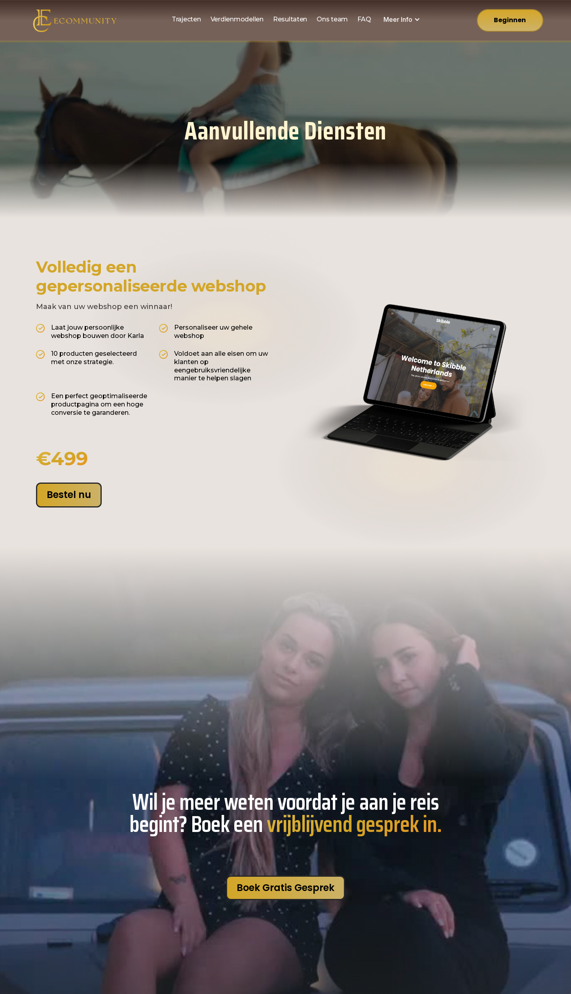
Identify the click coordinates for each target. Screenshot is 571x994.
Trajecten (186, 19)
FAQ (364, 19)
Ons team (332, 19)
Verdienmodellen (237, 19)
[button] (402, 19)
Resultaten (290, 19)
